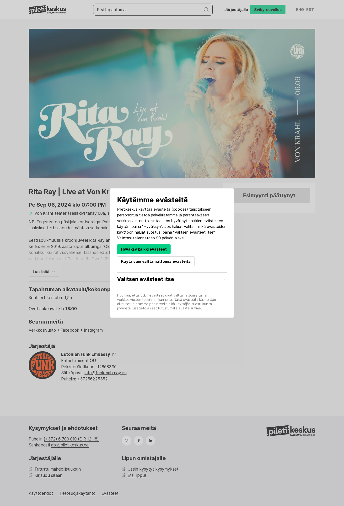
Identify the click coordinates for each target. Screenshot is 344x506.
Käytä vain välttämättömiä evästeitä (156, 261)
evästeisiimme (189, 308)
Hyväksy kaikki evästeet (144, 249)
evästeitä (162, 209)
